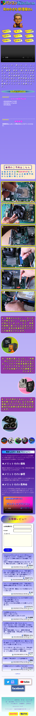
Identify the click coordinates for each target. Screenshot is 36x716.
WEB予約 (13, 714)
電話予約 (23, 714)
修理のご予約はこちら (17, 167)
